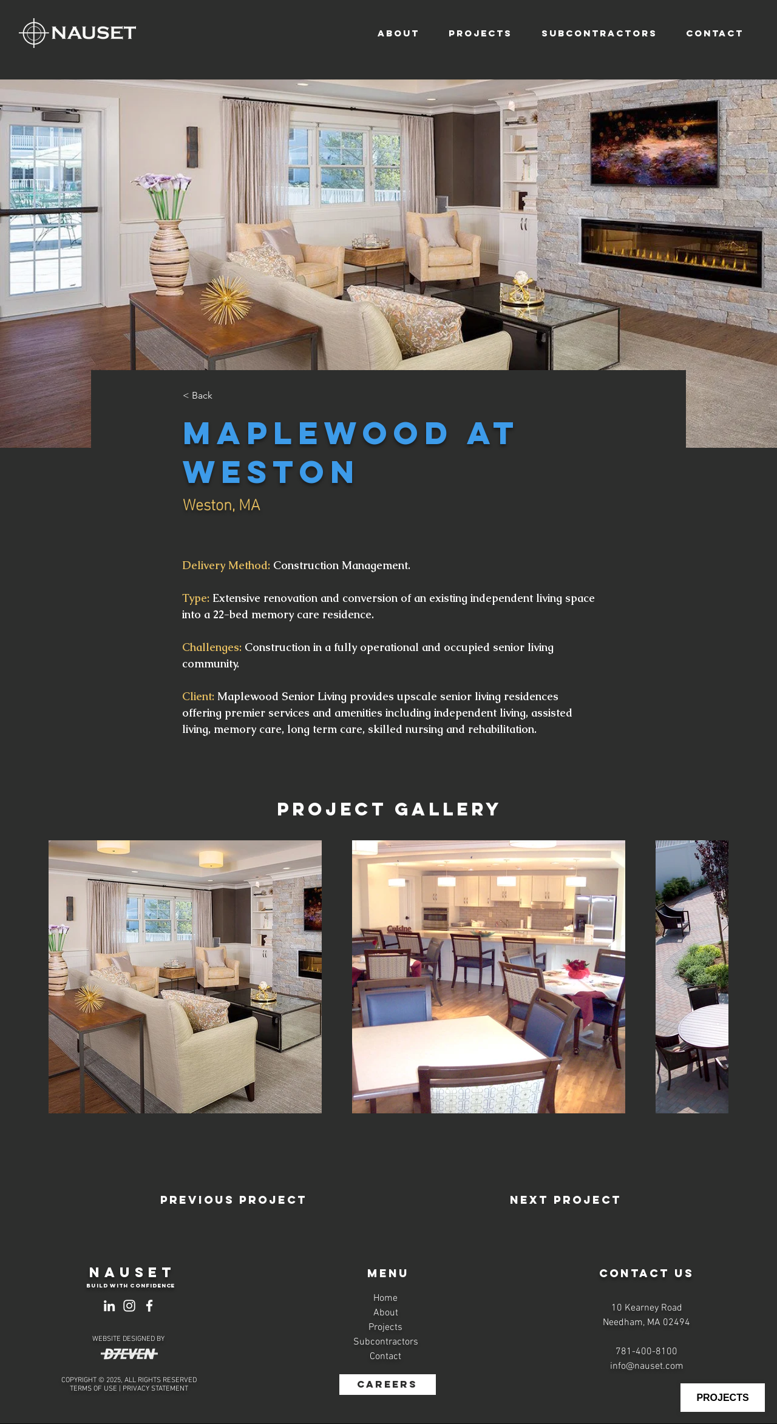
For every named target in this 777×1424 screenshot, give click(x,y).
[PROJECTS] (722, 1397)
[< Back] (223, 396)
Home (385, 1298)
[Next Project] (565, 1200)
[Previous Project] (234, 1200)
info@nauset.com (647, 1366)
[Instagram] (129, 1306)
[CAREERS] (387, 1384)
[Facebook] (149, 1306)
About (385, 1313)
